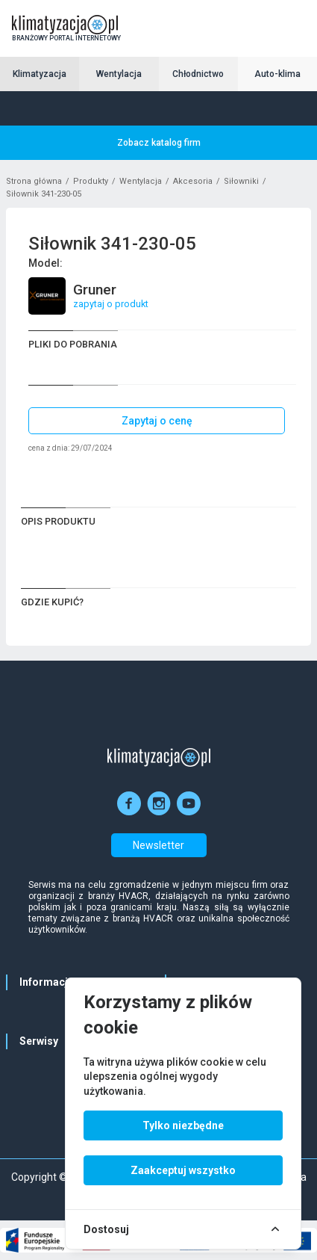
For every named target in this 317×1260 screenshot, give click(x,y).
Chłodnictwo (198, 74)
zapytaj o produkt (110, 303)
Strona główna (34, 181)
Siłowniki (241, 181)
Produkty (90, 181)
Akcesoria (193, 181)
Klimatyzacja (39, 74)
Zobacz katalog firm (159, 143)
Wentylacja (119, 74)
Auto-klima (277, 74)
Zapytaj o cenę (157, 421)
